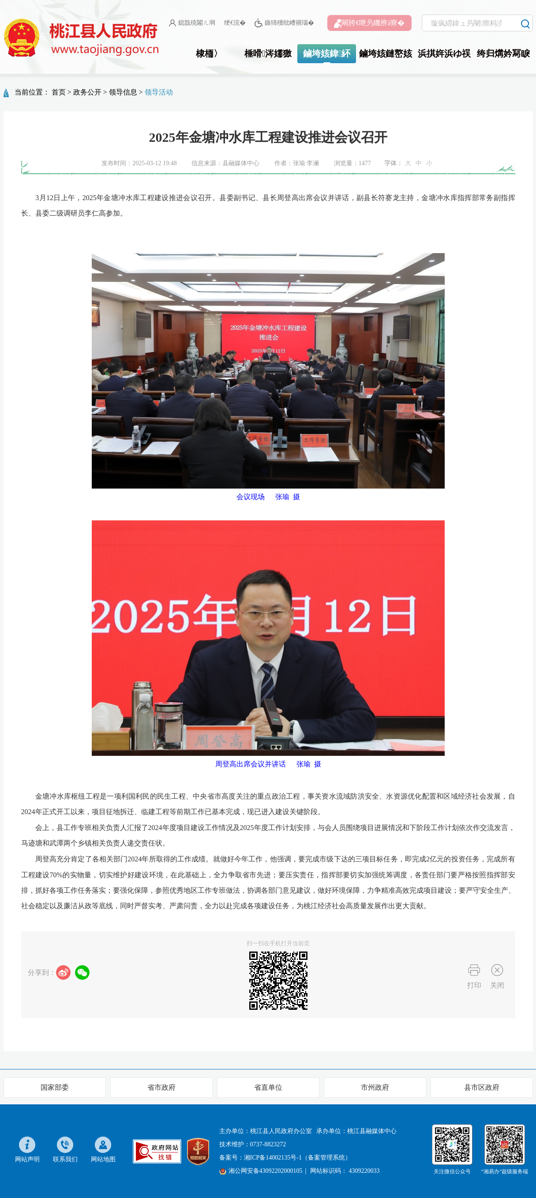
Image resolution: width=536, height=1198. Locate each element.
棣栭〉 (209, 53)
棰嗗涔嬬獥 (268, 53)
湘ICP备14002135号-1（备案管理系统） (297, 1157)
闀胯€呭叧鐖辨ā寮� (369, 23)
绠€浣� (235, 22)
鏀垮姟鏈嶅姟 (385, 53)
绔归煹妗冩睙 (503, 53)
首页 (59, 92)
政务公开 (87, 92)
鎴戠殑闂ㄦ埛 (192, 23)
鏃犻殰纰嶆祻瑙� (284, 23)
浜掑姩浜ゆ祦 (444, 53)
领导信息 (123, 92)
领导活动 (159, 92)
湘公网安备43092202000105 (261, 1171)
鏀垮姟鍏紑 (326, 53)
